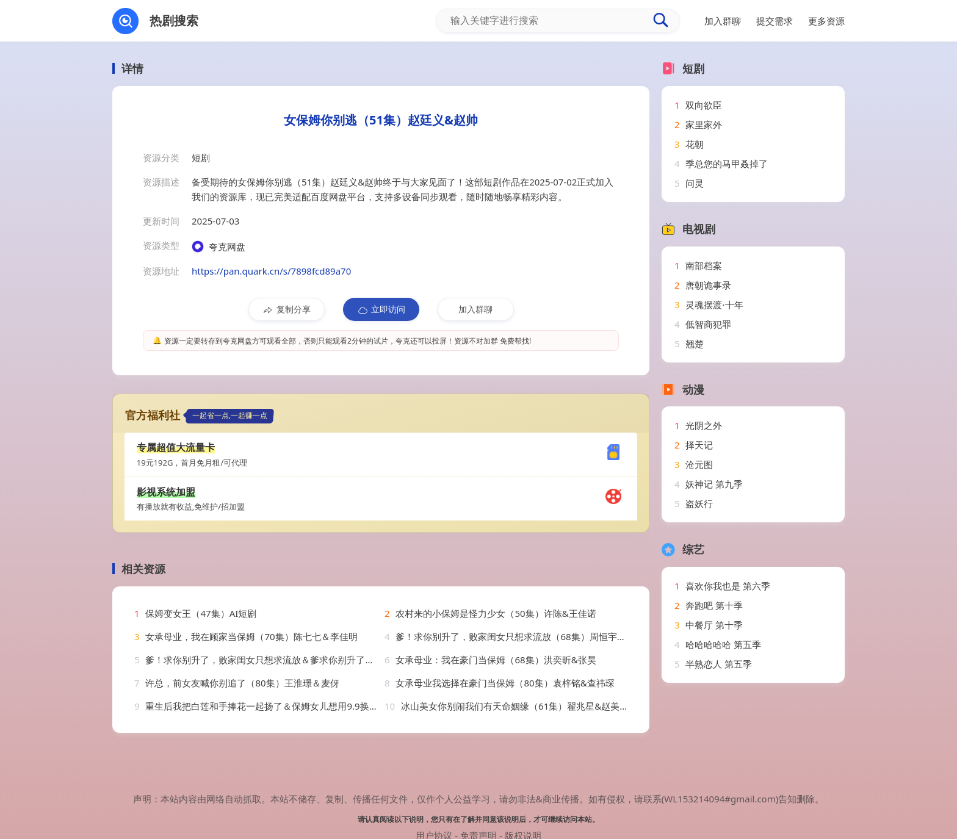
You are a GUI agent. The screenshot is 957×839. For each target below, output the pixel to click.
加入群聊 (475, 309)
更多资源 (826, 21)
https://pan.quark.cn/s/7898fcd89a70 (271, 271)
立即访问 (381, 309)
